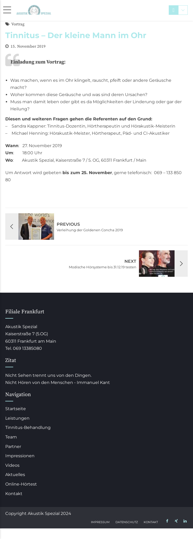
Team (11, 437)
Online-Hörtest (21, 484)
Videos (12, 465)
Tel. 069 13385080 (23, 348)
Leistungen (17, 418)
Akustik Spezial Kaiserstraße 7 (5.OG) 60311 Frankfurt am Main (30, 333)
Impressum (100, 522)
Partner (13, 446)
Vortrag (18, 24)
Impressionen (20, 455)
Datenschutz (126, 522)
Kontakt (13, 493)
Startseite (15, 408)
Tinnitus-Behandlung (28, 427)
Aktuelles (15, 474)
